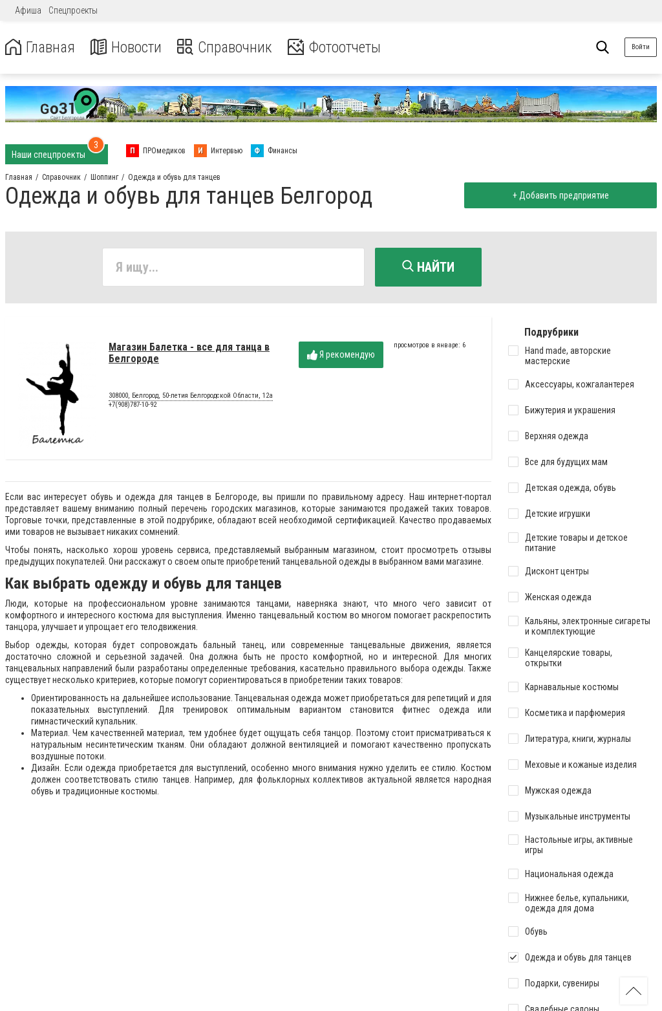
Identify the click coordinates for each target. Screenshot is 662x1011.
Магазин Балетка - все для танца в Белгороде (189, 353)
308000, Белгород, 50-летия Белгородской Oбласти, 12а (191, 396)
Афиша (28, 10)
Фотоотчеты (341, 47)
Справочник (228, 47)
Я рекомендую (341, 355)
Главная (40, 47)
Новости (128, 47)
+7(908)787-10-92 (132, 405)
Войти (641, 47)
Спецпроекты (73, 10)
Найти (428, 267)
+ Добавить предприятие (559, 195)
